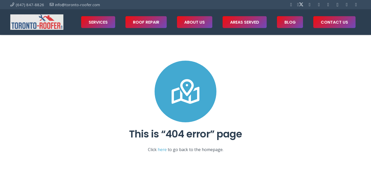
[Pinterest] (309, 4)
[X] (300, 4)
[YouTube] (319, 4)
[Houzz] (346, 4)
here (162, 149)
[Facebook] (291, 4)
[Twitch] (356, 4)
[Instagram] (337, 4)
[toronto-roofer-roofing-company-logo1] (36, 22)
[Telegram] (328, 4)
